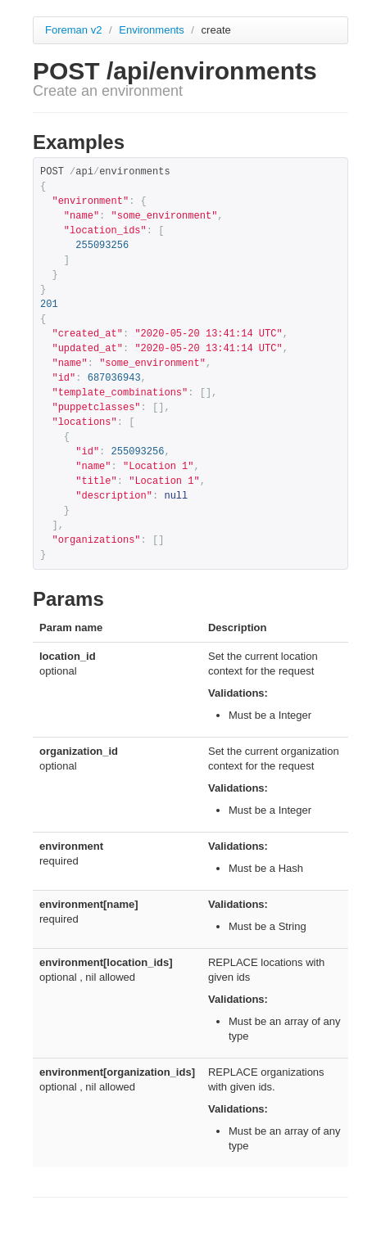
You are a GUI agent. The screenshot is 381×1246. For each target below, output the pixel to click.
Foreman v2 (73, 30)
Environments (153, 30)
